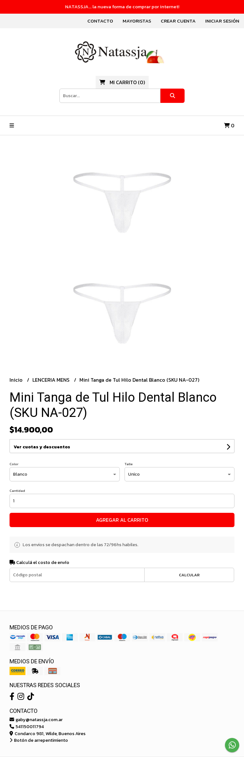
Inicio (17, 380)
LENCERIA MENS (51, 380)
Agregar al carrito (122, 520)
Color (14, 463)
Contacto (100, 20)
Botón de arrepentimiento (39, 740)
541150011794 (27, 726)
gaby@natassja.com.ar (36, 719)
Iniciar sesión (222, 20)
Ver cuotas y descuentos (42, 447)
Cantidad (17, 490)
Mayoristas (137, 20)
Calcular (189, 575)
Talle (129, 463)
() (122, 82)
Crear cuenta (178, 20)
